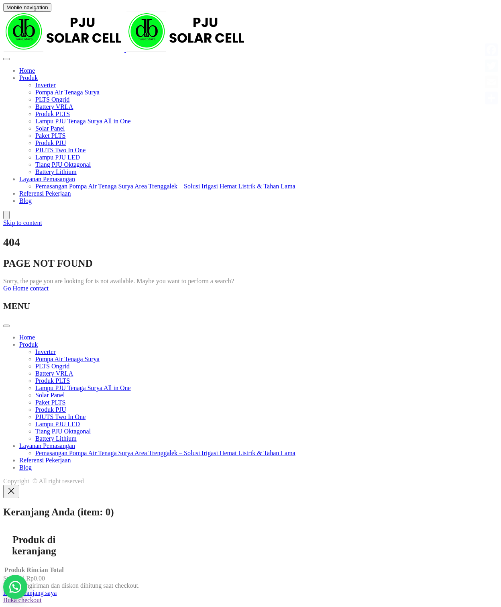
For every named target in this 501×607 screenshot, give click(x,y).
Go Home (16, 288)
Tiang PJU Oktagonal (63, 164)
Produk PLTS (52, 113)
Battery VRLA (54, 106)
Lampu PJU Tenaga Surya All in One (83, 121)
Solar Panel (50, 128)
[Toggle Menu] (6, 59)
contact (39, 288)
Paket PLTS (50, 135)
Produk (28, 77)
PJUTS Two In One (60, 150)
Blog (25, 200)
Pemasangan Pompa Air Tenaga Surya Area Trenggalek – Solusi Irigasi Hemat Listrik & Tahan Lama (165, 186)
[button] (15, 587)
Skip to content (22, 222)
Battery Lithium (56, 171)
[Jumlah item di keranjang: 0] (6, 215)
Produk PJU (50, 142)
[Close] (11, 491)
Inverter (45, 85)
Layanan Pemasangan (47, 179)
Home (27, 70)
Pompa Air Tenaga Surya (67, 92)
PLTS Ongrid (52, 99)
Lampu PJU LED (57, 157)
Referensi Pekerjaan (45, 193)
